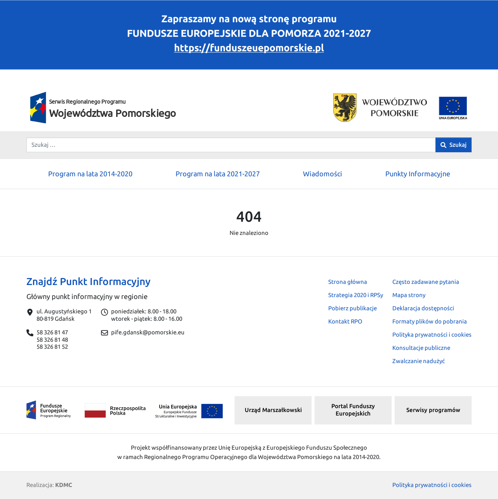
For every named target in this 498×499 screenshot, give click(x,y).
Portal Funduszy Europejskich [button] (353, 410)
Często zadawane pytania (425, 281)
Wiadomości (322, 173)
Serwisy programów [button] (433, 410)
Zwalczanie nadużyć (418, 361)
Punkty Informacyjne (417, 173)
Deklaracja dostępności (423, 308)
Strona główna (347, 281)
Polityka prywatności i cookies (432, 334)
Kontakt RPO (345, 321)
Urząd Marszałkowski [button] (273, 410)
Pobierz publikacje (352, 308)
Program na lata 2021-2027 (218, 173)
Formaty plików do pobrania (429, 321)
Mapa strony (408, 295)
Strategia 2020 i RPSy (355, 295)
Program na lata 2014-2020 (90, 173)
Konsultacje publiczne (421, 347)
